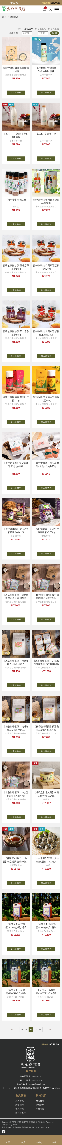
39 (40, 1029)
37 (31, 1029)
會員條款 (20, 1109)
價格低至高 (40, 28)
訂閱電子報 (13, 3)
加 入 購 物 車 (18, 92)
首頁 (4, 17)
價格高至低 (53, 28)
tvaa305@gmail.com (36, 1084)
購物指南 (20, 1105)
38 (35, 1029)
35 (22, 1029)
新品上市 (28, 28)
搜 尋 (54, 33)
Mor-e (15, 1125)
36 (26, 1029)
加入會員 (20, 1101)
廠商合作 (40, 1101)
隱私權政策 (21, 1112)
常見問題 (40, 1109)
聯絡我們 (40, 1105)
